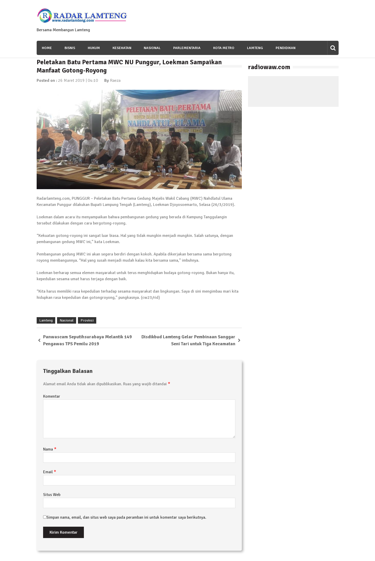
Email (49, 472)
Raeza (115, 80)
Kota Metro (224, 48)
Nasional (152, 48)
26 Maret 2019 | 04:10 (78, 80)
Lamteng (255, 48)
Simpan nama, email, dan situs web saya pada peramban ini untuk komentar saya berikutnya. (126, 517)
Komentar (51, 396)
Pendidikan (286, 48)
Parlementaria (187, 48)
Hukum (94, 48)
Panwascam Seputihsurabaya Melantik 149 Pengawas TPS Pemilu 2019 (87, 340)
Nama (50, 449)
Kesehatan (122, 48)
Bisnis (70, 48)
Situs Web (51, 494)
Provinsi (87, 320)
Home (47, 48)
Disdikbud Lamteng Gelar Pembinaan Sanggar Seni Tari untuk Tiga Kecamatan (188, 340)
